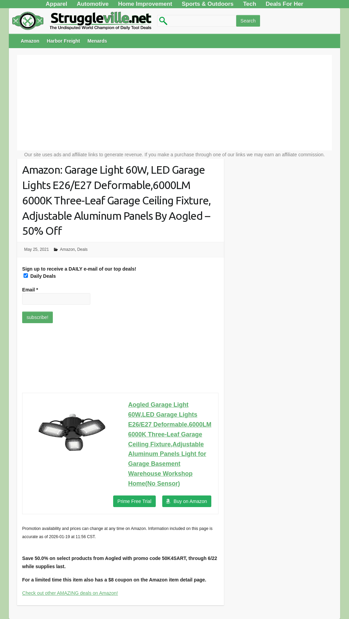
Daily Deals (40, 276)
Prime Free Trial (135, 501)
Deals (82, 249)
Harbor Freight (63, 41)
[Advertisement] (174, 102)
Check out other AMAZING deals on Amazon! (70, 593)
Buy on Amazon (190, 501)
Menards (97, 41)
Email (30, 289)
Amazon (30, 41)
